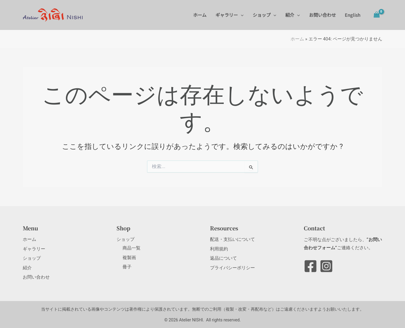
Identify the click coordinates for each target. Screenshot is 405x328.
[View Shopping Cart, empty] (376, 14)
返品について (223, 258)
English (352, 15)
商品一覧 (131, 248)
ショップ (264, 15)
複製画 (129, 257)
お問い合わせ (322, 15)
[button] (241, 15)
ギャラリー (229, 15)
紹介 (292, 15)
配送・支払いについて (232, 239)
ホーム (200, 15)
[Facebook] (310, 266)
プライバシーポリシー (232, 267)
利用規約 (219, 249)
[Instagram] (326, 266)
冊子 (127, 267)
